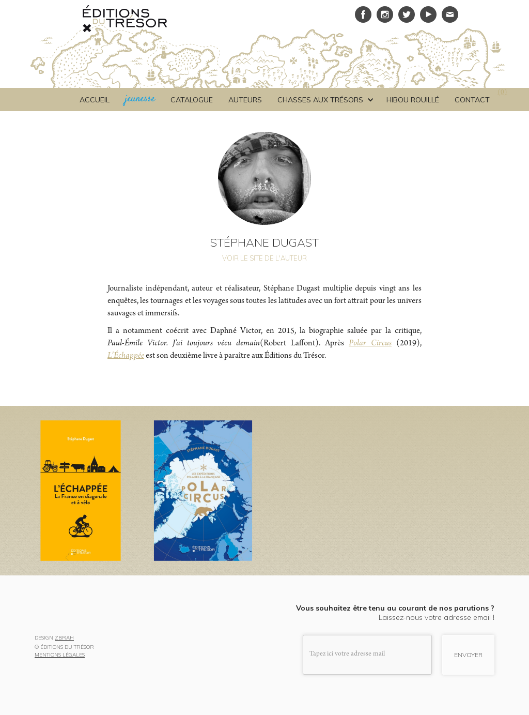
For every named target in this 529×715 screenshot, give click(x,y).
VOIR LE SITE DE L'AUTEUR (264, 258)
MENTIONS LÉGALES (60, 655)
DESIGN (54, 638)
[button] (324, 100)
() (502, 93)
